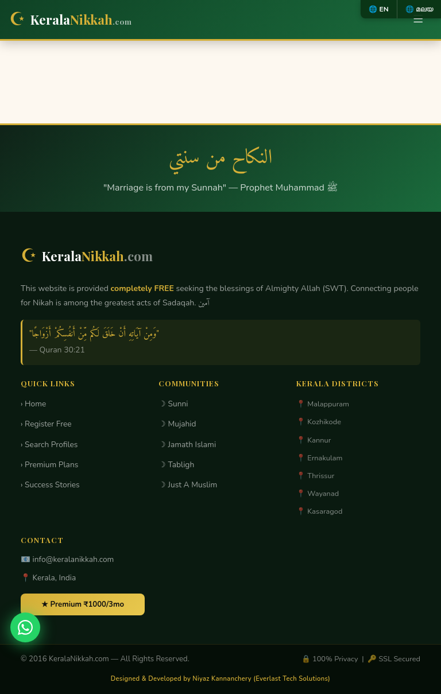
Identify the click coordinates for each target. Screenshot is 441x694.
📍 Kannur (313, 440)
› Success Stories (50, 484)
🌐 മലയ (419, 9)
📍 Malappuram (322, 404)
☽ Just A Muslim (187, 484)
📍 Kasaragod (319, 511)
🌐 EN (378, 9)
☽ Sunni (173, 403)
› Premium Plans (49, 464)
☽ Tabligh (176, 464)
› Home (33, 403)
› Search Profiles (49, 444)
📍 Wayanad (317, 493)
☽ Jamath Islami (187, 444)
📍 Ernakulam (319, 458)
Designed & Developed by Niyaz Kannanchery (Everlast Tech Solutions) (220, 678)
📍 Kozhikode (318, 422)
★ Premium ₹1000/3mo (82, 604)
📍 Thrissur (315, 476)
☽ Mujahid (177, 423)
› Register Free (46, 423)
